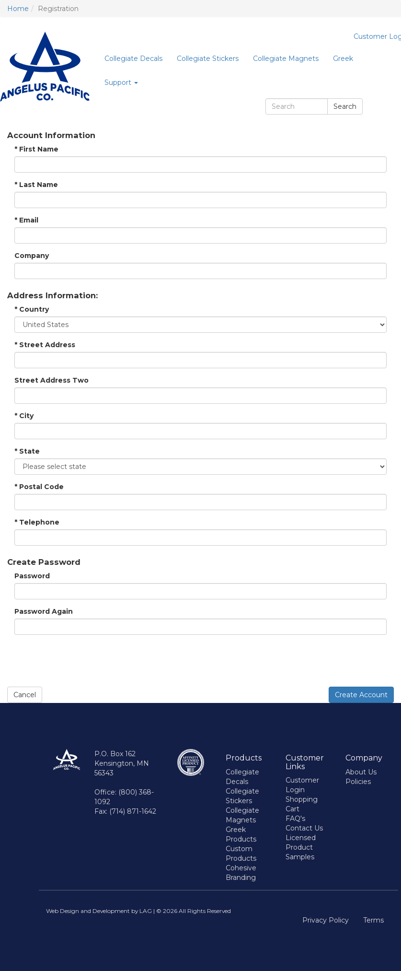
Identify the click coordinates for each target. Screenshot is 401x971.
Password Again (43, 611)
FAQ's (295, 818)
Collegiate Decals (133, 58)
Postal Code (39, 486)
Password (32, 576)
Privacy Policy (325, 920)
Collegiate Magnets (286, 58)
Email (26, 220)
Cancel (24, 694)
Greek (343, 58)
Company (31, 255)
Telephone (36, 522)
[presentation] (80, 660)
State (27, 451)
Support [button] (121, 82)
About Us (361, 772)
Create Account (361, 694)
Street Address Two (51, 380)
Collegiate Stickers (208, 58)
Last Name (36, 184)
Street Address (44, 344)
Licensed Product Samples (301, 847)
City (24, 415)
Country (31, 309)
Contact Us (304, 828)
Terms (373, 920)
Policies (358, 781)
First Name (36, 149)
